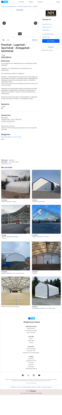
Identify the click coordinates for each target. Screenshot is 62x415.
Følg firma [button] (51, 47)
